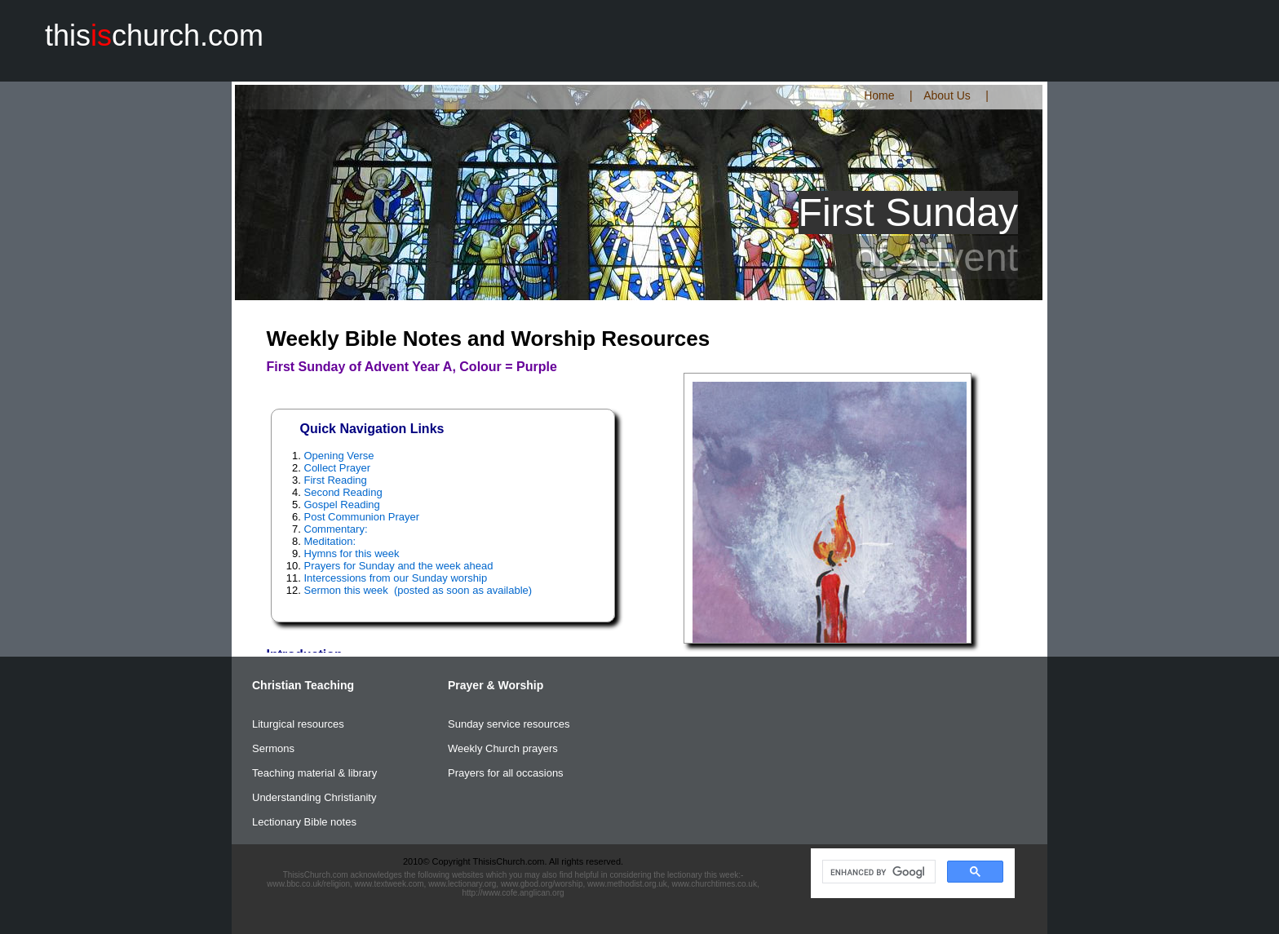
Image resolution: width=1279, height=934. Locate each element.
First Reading (335, 480)
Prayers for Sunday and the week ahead (398, 566)
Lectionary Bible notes (304, 822)
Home (879, 95)
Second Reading (343, 492)
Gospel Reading (342, 504)
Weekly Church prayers (503, 748)
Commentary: (336, 529)
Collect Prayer (337, 468)
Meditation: (330, 541)
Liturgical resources (298, 724)
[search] (877, 872)
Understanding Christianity (314, 797)
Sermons (273, 748)
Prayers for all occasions (506, 773)
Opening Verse (339, 455)
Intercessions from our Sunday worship (396, 578)
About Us (947, 95)
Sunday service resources (509, 724)
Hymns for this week (352, 553)
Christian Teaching (303, 685)
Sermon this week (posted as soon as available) (418, 590)
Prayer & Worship (495, 685)
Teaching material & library (314, 773)
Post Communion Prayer (362, 517)
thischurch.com (154, 35)
